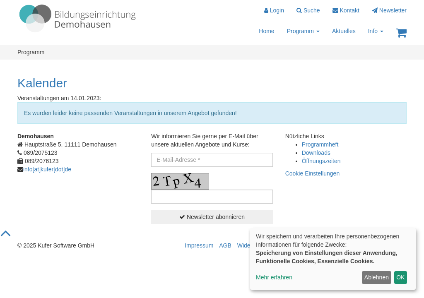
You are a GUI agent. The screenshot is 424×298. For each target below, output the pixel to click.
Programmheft (320, 144)
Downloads (316, 152)
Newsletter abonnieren (212, 217)
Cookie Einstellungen (312, 173)
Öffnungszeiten (321, 161)
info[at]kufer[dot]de (47, 169)
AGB (225, 245)
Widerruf (248, 245)
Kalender (42, 83)
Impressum (199, 245)
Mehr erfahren (274, 277)
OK (400, 277)
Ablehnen (376, 277)
